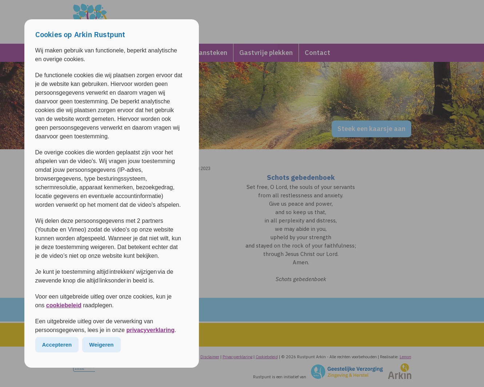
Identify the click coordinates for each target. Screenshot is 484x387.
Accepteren (57, 344)
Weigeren (101, 344)
